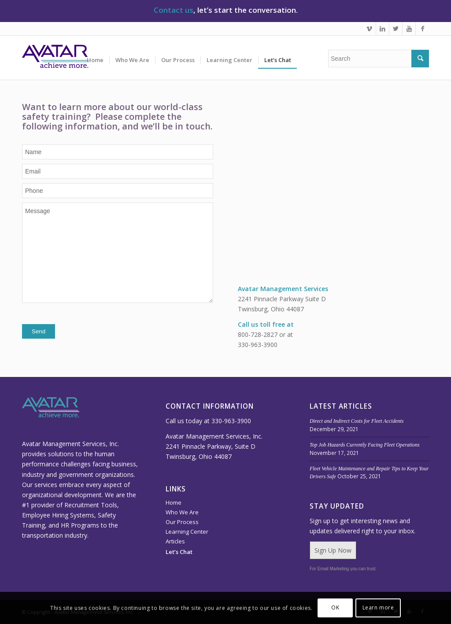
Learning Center (187, 531)
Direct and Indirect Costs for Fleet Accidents (357, 421)
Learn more (378, 607)
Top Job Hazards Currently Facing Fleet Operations (365, 445)
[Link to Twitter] (395, 28)
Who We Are (182, 512)
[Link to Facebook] (422, 28)
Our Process (182, 522)
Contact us (173, 10)
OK (335, 607)
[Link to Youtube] (409, 28)
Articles (175, 541)
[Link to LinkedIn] (382, 28)
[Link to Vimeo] (369, 28)
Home (173, 502)
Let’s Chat (179, 552)
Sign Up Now (332, 550)
